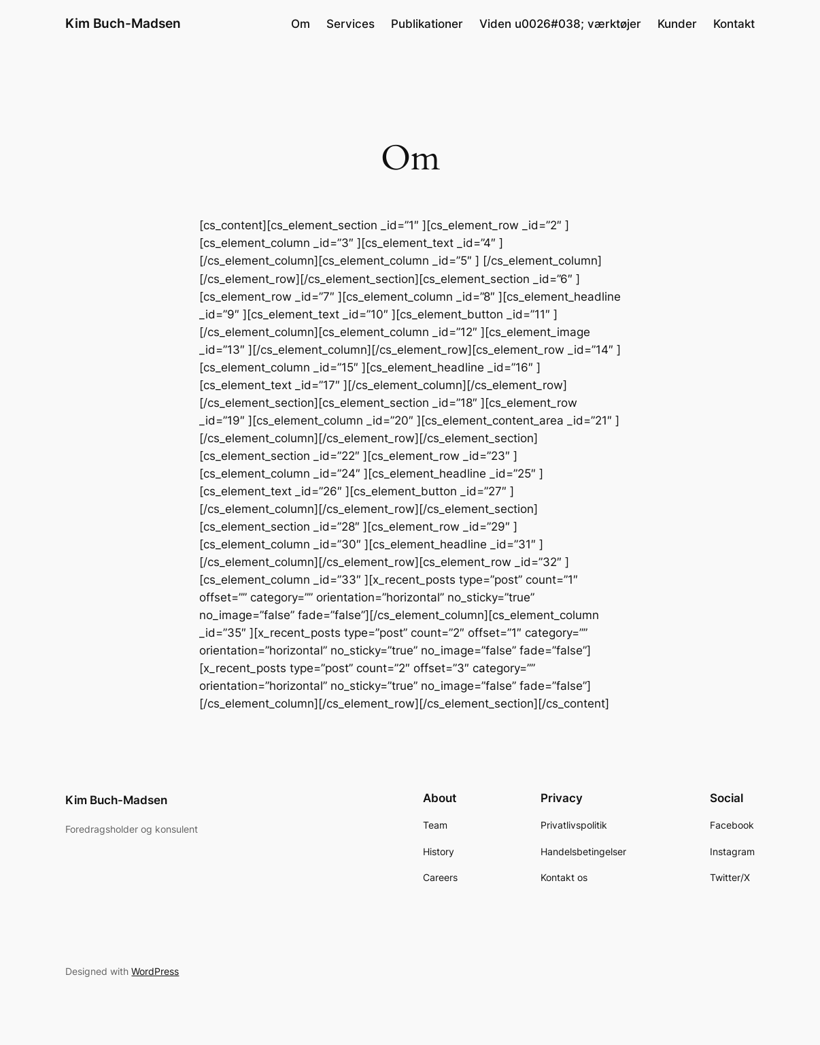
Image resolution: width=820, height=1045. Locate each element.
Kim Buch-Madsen (123, 23)
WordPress (155, 971)
